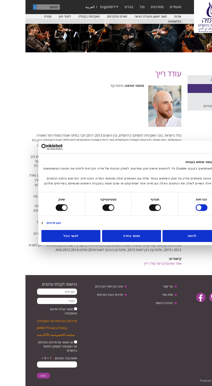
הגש (17, 376)
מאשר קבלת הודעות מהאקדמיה (38, 311)
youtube (188, 297)
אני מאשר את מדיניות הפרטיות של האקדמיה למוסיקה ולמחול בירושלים (32, 346)
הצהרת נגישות (138, 303)
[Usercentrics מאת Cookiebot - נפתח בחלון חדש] (34, 147)
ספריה (22, 16)
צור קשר (142, 286)
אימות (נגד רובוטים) (39, 358)
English (80, 7)
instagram (197, 308)
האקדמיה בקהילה (63, 16)
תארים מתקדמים (92, 16)
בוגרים (103, 7)
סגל (116, 7)
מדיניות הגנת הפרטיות (84, 295)
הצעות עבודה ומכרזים (192, 106)
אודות (152, 16)
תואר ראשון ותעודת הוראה (125, 16)
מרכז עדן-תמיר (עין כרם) (83, 286)
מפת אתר (141, 295)
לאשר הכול (45, 236)
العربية (64, 7)
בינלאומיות (149, 21)
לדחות (166, 236)
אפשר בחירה (106, 236)
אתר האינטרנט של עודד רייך (137, 263)
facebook (175, 297)
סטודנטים (131, 7)
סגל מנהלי (200, 97)
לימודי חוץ (39, 16)
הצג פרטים (28, 223)
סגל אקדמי (200, 88)
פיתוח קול (91, 85)
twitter (201, 297)
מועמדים (150, 7)
